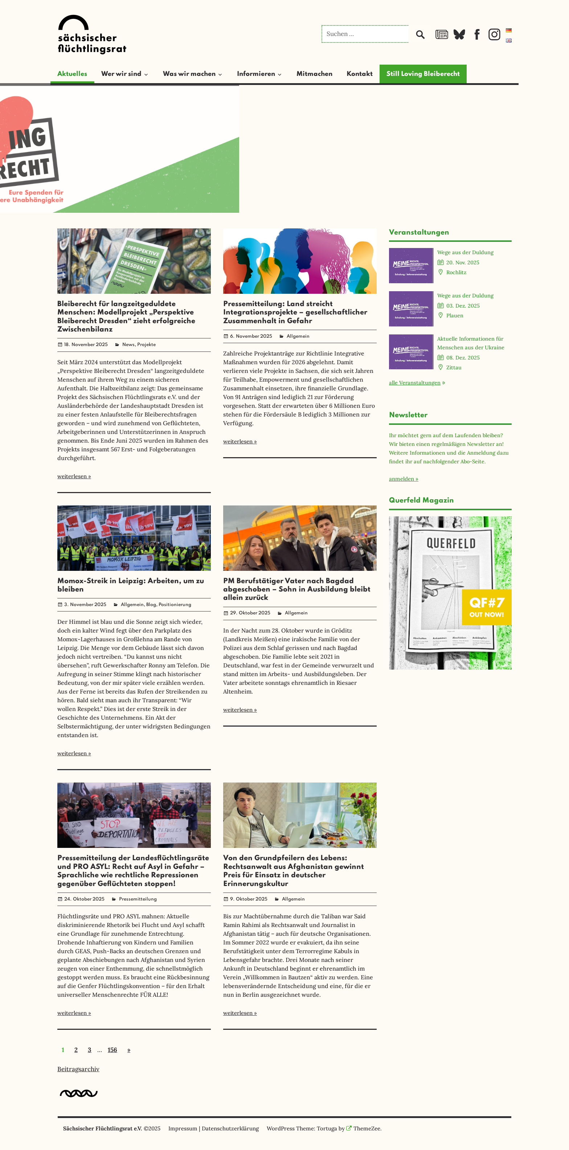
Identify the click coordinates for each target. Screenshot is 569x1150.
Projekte (146, 344)
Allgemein (298, 336)
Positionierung (175, 604)
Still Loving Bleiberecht (423, 74)
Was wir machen (189, 74)
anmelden (401, 478)
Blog (151, 604)
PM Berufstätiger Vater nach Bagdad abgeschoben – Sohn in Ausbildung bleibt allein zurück (297, 590)
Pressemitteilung (138, 899)
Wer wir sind (121, 74)
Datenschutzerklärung (230, 1128)
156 (112, 1050)
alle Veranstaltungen (415, 382)
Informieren (256, 74)
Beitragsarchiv (78, 1069)
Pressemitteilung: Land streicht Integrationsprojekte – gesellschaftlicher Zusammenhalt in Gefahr (295, 313)
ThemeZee (363, 1128)
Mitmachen (314, 74)
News (128, 344)
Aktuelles (72, 74)
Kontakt (360, 74)
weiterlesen (72, 476)
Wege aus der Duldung (465, 252)
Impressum (182, 1128)
